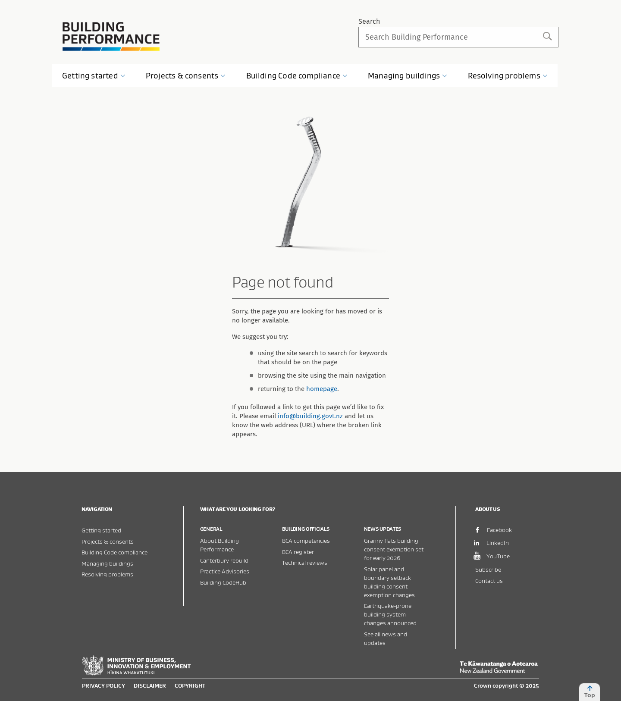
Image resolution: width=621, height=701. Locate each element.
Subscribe (488, 569)
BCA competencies (306, 540)
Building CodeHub (223, 582)
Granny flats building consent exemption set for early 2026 (393, 549)
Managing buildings (107, 563)
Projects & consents (108, 541)
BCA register (298, 551)
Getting (93, 76)
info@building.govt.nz (310, 416)
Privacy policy (103, 685)
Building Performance (111, 36)
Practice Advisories (224, 571)
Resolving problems (107, 574)
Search (369, 21)
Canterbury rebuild (224, 560)
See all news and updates (385, 638)
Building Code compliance (114, 552)
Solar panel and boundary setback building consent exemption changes (389, 581)
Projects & (186, 76)
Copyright (190, 685)
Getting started (101, 530)
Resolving (508, 76)
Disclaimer (150, 685)
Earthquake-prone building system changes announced (390, 614)
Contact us (489, 580)
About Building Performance (219, 545)
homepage (321, 389)
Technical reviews (304, 562)
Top (589, 692)
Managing (407, 76)
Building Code (297, 76)
